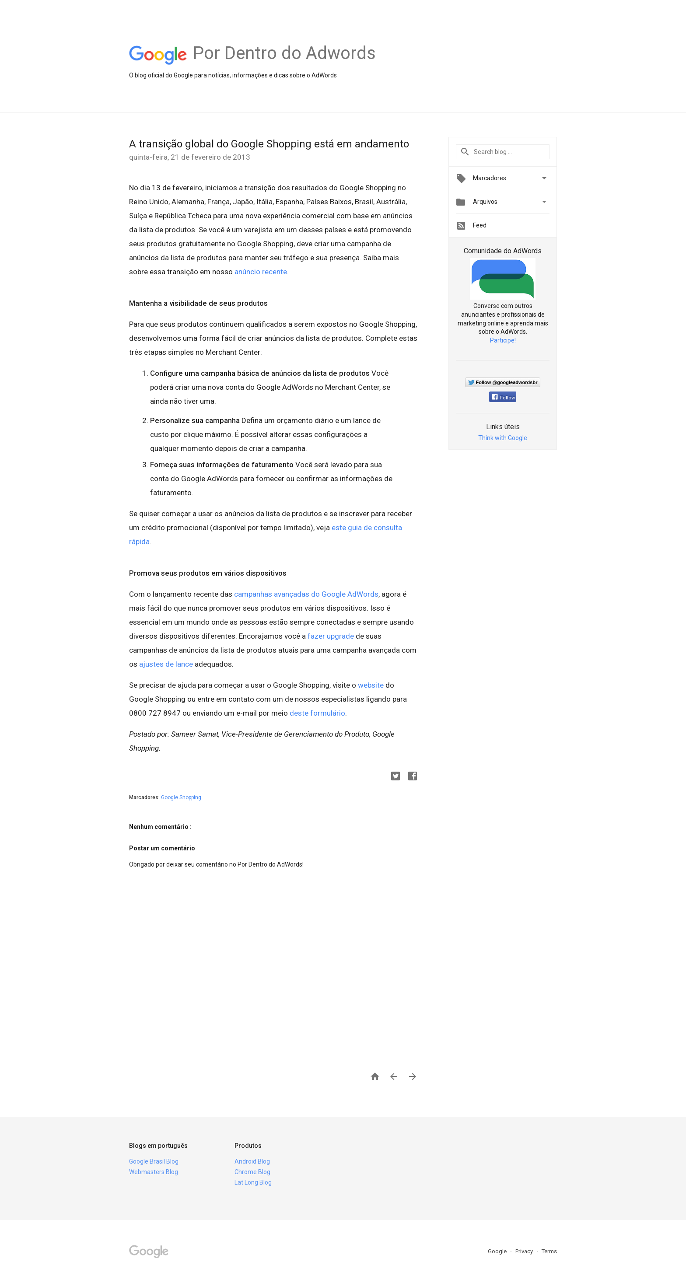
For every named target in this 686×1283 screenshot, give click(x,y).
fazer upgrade (331, 636)
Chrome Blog (252, 1171)
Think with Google (502, 437)
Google (498, 1251)
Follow (503, 398)
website (371, 685)
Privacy (524, 1251)
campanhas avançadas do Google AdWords (306, 594)
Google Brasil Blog (153, 1161)
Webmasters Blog (153, 1171)
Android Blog (252, 1161)
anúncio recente (260, 271)
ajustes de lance (166, 664)
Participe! (503, 340)
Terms (549, 1251)
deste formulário (317, 713)
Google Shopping (181, 797)
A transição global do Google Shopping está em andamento (269, 144)
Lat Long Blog (253, 1182)
